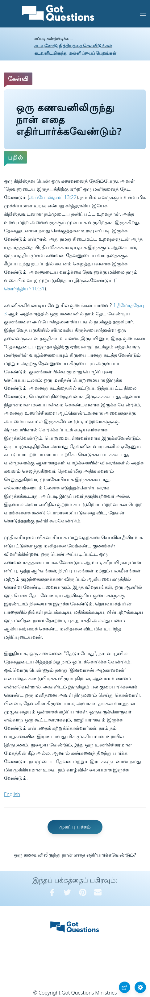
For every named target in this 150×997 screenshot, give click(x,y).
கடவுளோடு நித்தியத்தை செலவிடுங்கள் (73, 45)
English (12, 794)
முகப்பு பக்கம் (74, 826)
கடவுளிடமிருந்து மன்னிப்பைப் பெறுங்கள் (75, 53)
